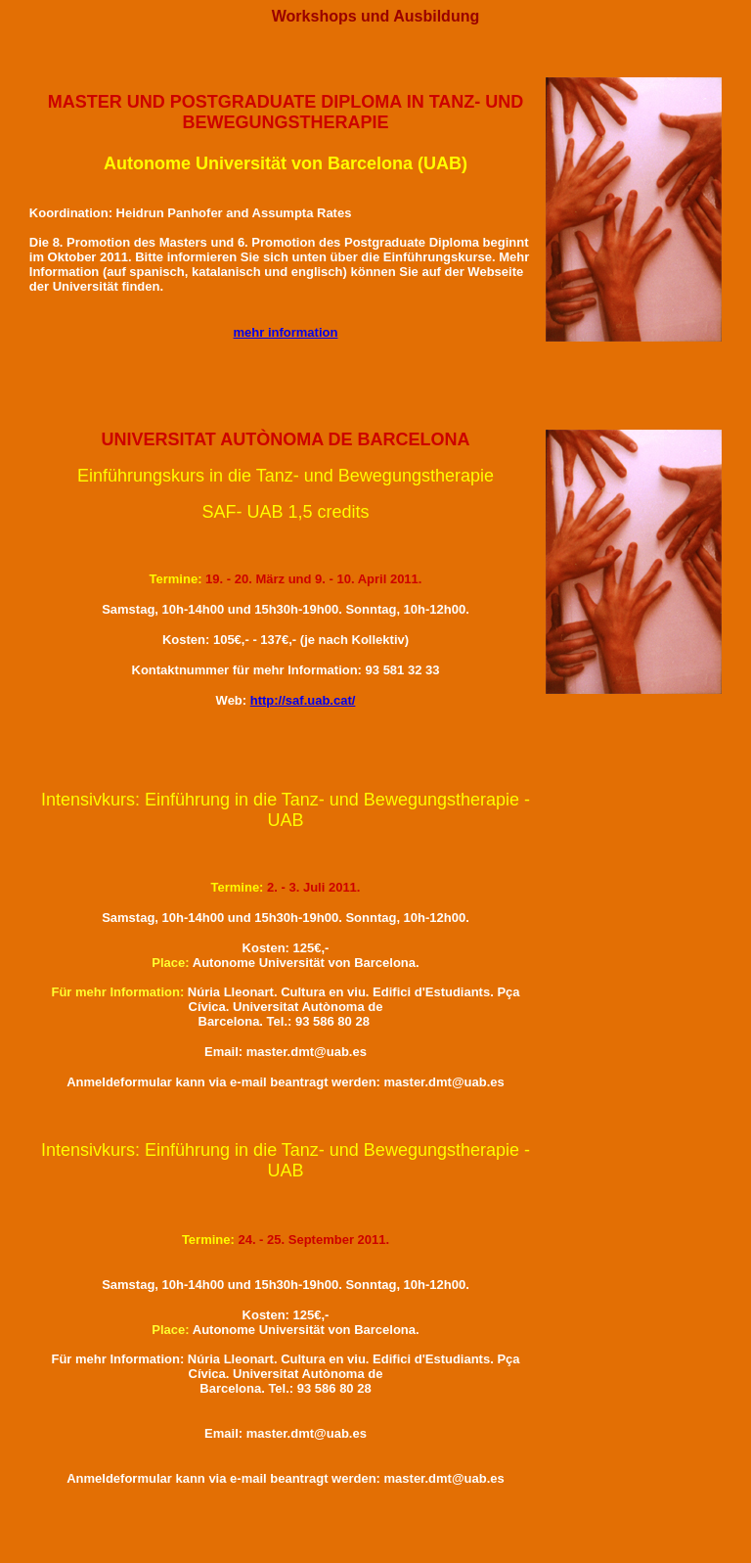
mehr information (286, 332)
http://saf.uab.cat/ (303, 700)
